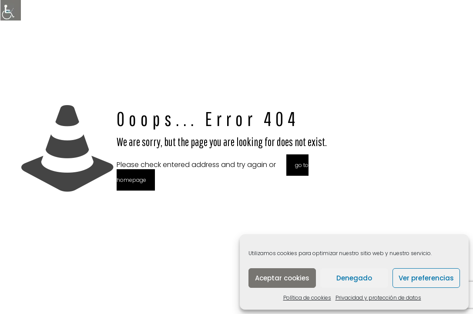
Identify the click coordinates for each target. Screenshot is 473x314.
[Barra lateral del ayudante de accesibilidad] (10, 10)
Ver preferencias (426, 278)
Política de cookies (307, 297)
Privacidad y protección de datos (378, 297)
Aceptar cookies (282, 278)
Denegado (354, 278)
